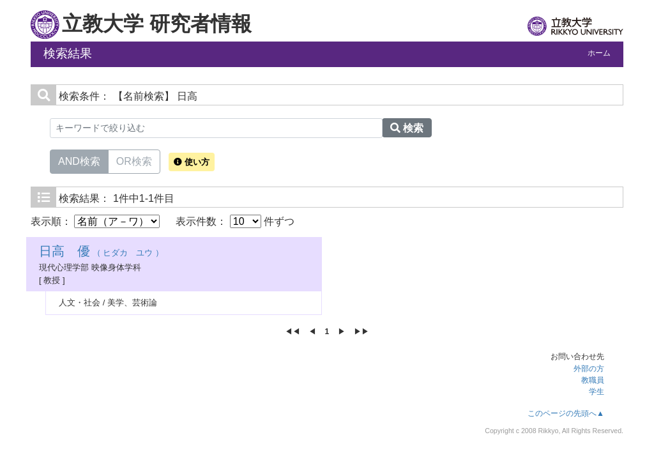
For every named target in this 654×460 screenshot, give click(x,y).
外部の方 (589, 368)
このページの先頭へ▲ (566, 413)
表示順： (95, 221)
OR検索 (134, 160)
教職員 (592, 380)
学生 (596, 391)
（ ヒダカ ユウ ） (101, 252)
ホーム (599, 53)
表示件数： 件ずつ (235, 221)
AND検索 (79, 160)
